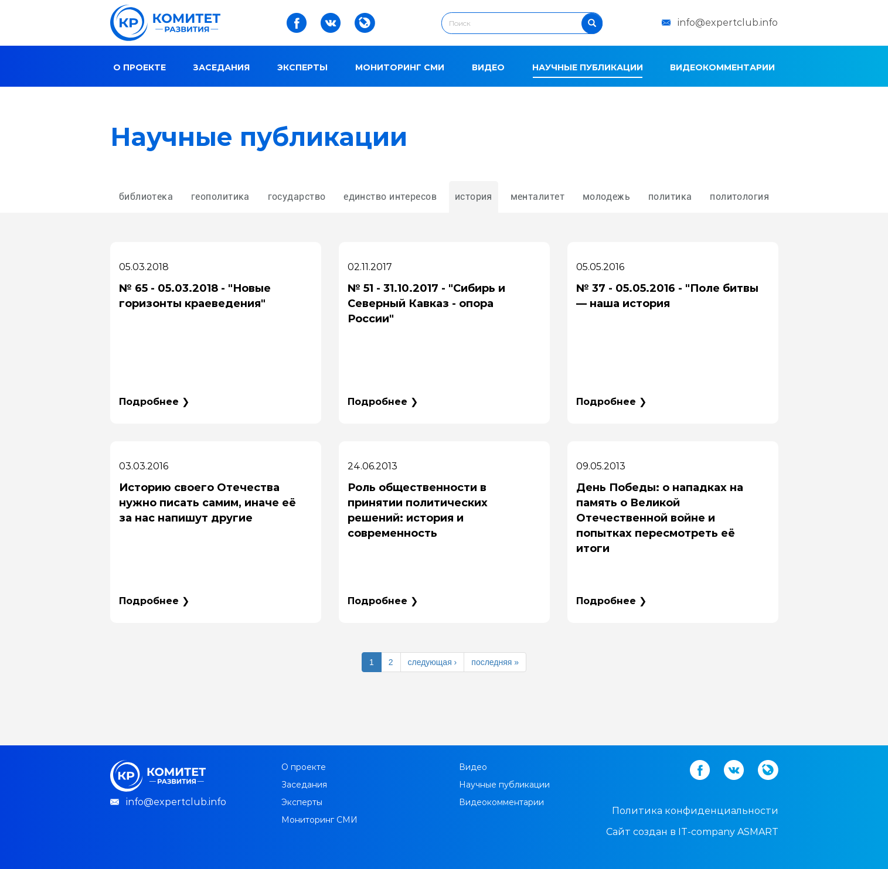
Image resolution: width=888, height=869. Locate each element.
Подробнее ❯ (154, 401)
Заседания (221, 67)
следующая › (432, 662)
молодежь (607, 196)
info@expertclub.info (728, 22)
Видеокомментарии (722, 67)
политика (670, 196)
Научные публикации (587, 67)
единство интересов (390, 196)
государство (297, 196)
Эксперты (302, 67)
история (473, 196)
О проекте (139, 67)
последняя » (495, 662)
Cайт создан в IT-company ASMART (692, 831)
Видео (488, 67)
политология (739, 196)
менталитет (537, 196)
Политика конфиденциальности (695, 810)
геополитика (220, 196)
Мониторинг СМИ (399, 67)
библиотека (146, 196)
